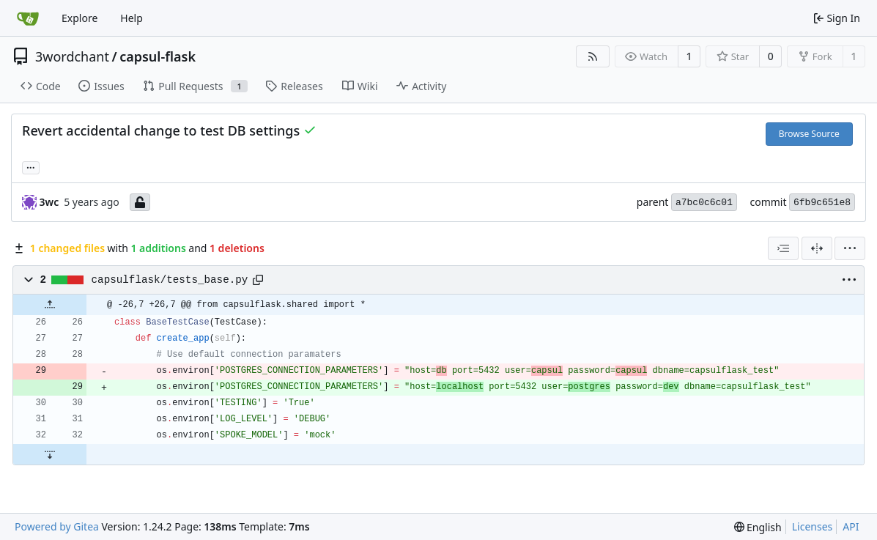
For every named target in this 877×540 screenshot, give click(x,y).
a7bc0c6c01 (704, 202)
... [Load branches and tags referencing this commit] (30, 166)
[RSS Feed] (593, 56)
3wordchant (72, 56)
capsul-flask (157, 56)
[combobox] (783, 248)
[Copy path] (258, 280)
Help (131, 18)
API (851, 526)
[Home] (27, 18)
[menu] (850, 248)
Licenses (812, 526)
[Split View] (817, 248)
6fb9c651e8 (822, 202)
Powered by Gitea (57, 526)
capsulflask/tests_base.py (170, 280)
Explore (79, 18)
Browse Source (809, 133)
